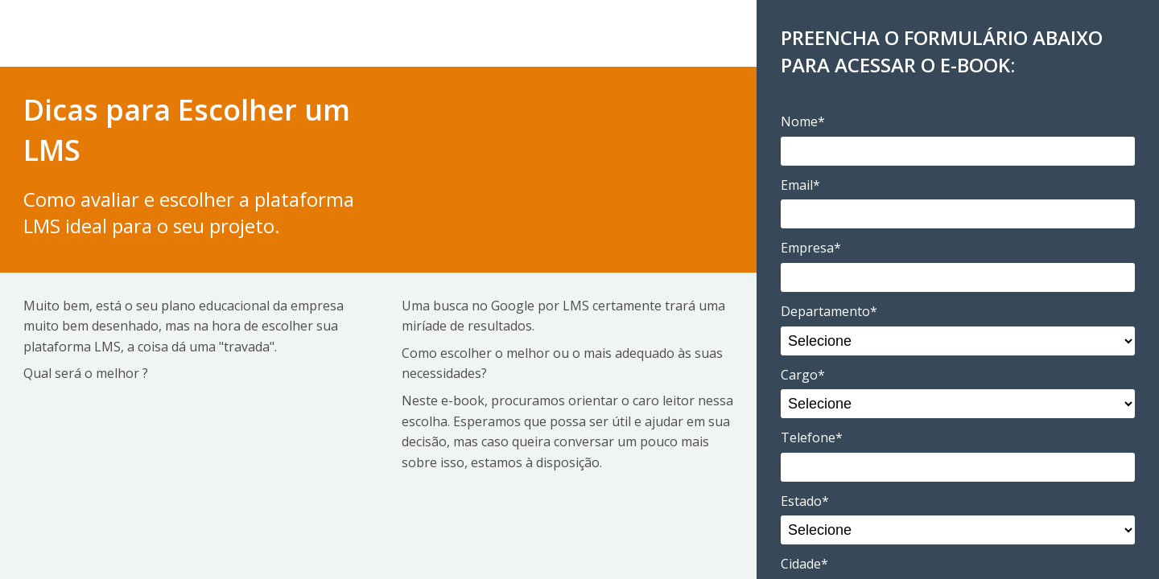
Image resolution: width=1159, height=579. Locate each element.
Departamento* (829, 311)
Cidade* (804, 564)
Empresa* (811, 248)
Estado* (805, 501)
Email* (800, 185)
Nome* (803, 121)
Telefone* (812, 437)
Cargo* (803, 375)
